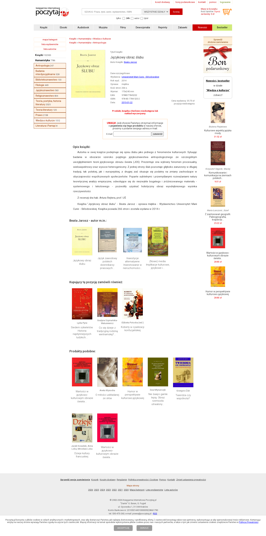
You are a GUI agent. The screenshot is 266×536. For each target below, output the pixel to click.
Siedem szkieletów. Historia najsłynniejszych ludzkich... (82, 332)
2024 (102, 490)
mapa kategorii (50, 39)
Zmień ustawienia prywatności (191, 479)
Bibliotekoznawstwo (46, 79)
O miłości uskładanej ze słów (107, 396)
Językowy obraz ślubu (82, 262)
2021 (120, 490)
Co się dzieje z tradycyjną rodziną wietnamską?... (107, 331)
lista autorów (50, 49)
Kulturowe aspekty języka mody (217, 132)
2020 (126, 490)
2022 (114, 490)
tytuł (146, 18)
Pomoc (162, 479)
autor (136, 18)
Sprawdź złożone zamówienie (218, 40)
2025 (96, 490)
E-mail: (109, 134)
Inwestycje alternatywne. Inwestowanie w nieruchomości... (132, 263)
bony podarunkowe (185, 2)
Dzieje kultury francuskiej (82, 455)
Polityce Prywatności (248, 522)
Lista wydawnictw (154, 490)
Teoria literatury (44, 109)
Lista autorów (171, 490)
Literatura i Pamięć (46, 125)
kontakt (202, 2)
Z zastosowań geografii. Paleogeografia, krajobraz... (218, 217)
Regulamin (122, 479)
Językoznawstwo (45, 90)
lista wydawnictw (50, 44)
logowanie (225, 2)
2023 (108, 490)
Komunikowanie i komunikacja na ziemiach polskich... (217, 175)
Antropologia (43, 65)
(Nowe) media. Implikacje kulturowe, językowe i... (158, 264)
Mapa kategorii (137, 490)
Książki (39, 55)
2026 (90, 490)
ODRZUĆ (144, 528)
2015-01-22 (127, 102)
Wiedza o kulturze (45, 120)
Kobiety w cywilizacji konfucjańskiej (132, 329)
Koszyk (95, 479)
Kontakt (171, 479)
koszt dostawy (162, 2)
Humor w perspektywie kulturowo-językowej (132, 395)
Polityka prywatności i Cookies (143, 479)
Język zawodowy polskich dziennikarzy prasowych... (107, 263)
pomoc (212, 2)
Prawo (39, 115)
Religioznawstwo (45, 95)
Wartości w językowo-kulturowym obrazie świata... (82, 396)
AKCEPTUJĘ (123, 528)
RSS (155, 513)
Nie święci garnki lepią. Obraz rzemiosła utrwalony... (157, 399)
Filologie (40, 85)
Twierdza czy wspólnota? (183, 397)
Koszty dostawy (108, 479)
